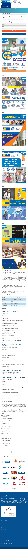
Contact (14, 451)
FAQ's (4, 533)
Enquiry (4, 527)
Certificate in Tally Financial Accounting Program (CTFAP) (12, 16)
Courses (4, 525)
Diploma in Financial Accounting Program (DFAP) (12, 19)
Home (4, 522)
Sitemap (4, 529)
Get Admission (6, 451)
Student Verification (6, 3)
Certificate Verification (6, 6)
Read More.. (3, 504)
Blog (3, 536)
